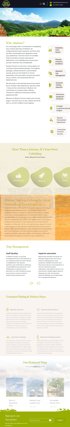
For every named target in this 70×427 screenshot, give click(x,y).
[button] (31, 281)
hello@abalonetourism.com (61, 2)
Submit (60, 418)
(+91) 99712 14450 (58, 5)
